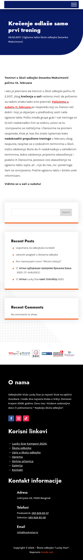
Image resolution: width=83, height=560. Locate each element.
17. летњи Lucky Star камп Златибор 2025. (40, 279)
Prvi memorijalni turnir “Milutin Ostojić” (38, 261)
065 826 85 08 (37, 517)
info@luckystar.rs (27, 532)
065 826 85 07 (40, 513)
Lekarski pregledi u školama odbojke (37, 254)
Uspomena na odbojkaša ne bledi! (35, 247)
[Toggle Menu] (74, 4)
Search (66, 212)
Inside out (47, 552)
